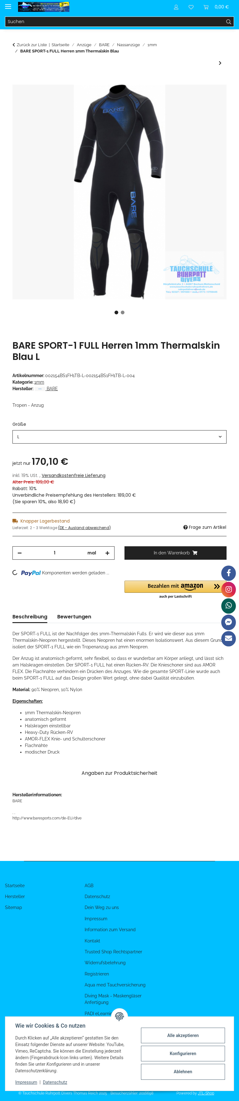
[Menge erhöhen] (107, 553)
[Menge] (54, 553)
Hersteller (15, 896)
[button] (176, 7)
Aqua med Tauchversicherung (115, 984)
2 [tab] (122, 312)
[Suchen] (114, 22)
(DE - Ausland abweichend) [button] (84, 527)
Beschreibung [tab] (29, 616)
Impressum (26, 1082)
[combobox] (119, 437)
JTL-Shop (206, 1093)
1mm (39, 382)
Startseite (15, 885)
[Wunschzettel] (191, 7)
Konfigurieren (183, 1053)
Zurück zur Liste (32, 44)
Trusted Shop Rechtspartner (113, 951)
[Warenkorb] (216, 7)
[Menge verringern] (19, 553)
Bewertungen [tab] (74, 616)
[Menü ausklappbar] (8, 4)
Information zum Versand (110, 929)
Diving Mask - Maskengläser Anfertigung (113, 999)
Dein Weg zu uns (102, 907)
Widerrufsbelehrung (105, 962)
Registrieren (97, 973)
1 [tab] (116, 312)
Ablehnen (183, 1071)
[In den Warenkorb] (17, 81)
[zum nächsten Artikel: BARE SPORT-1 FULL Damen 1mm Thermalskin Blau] (220, 63)
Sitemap (13, 907)
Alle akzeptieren (183, 1035)
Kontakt (92, 940)
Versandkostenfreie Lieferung (73, 475)
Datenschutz (55, 1082)
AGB (89, 885)
